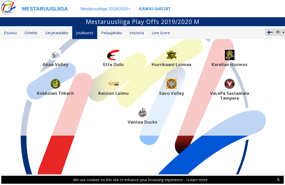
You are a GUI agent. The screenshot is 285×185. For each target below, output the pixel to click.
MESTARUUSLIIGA (45, 9)
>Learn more (197, 179)
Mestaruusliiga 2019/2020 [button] (105, 9)
